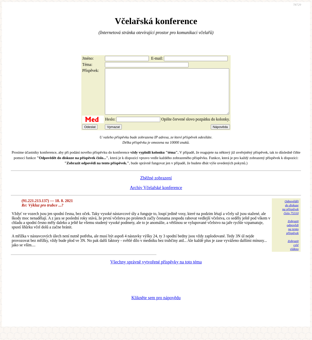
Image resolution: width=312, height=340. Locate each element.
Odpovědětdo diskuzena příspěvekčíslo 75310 (290, 216)
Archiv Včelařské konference (156, 196)
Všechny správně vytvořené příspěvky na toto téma (156, 270)
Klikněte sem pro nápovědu (156, 306)
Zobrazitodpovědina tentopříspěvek (292, 236)
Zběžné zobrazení (156, 186)
